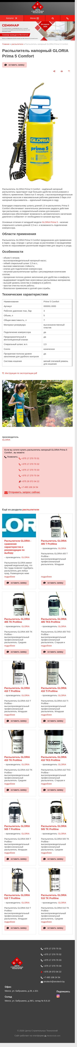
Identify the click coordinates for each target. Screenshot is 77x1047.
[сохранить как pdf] (69, 71)
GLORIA (6, 440)
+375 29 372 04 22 (29, 481)
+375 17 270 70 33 (29, 470)
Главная (5, 44)
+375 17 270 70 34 (29, 475)
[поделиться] (54, 71)
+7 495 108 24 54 (28, 487)
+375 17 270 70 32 (29, 464)
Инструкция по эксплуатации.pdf (21, 373)
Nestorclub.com (53, 1036)
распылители (17, 44)
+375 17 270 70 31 (29, 458)
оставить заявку (16, 65)
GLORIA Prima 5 (50, 222)
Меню (34, 18)
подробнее (9, 577)
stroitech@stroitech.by (53, 981)
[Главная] (37, 13)
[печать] (61, 71)
